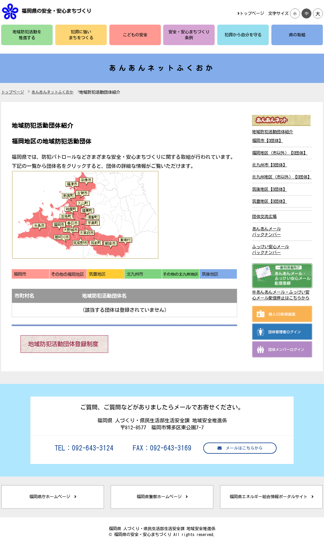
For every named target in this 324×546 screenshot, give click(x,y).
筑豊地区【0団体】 (269, 201)
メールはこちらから (240, 448)
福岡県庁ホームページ (52, 496)
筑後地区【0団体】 (269, 189)
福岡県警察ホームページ (162, 496)
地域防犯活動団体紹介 (272, 132)
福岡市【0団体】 (267, 140)
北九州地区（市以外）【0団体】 (281, 177)
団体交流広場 (264, 216)
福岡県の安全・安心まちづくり (56, 10)
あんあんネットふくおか (52, 92)
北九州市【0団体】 (269, 165)
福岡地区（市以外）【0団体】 (279, 153)
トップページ (250, 13)
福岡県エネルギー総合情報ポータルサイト (271, 496)
